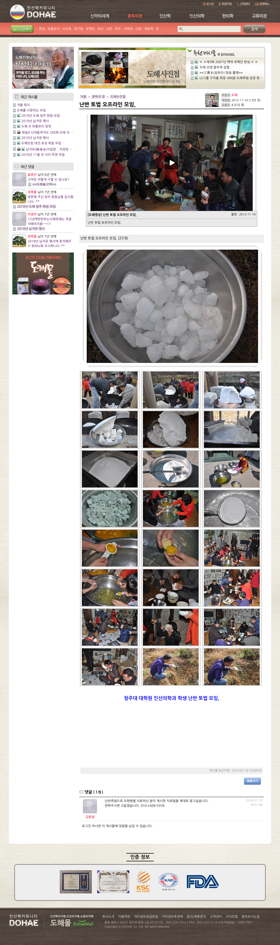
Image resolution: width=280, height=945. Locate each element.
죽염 (42, 28)
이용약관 (124, 916)
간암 (138, 28)
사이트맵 (232, 916)
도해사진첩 (118, 96)
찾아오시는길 (250, 916)
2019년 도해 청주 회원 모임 (40, 115)
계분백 (148, 28)
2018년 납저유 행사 (35, 138)
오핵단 (90, 28)
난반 (109, 28)
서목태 (128, 28)
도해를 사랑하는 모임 (31, 110)
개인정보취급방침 (146, 916)
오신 (100, 28)
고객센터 (216, 916)
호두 (118, 28)
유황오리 (54, 28)
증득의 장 (98, 96)
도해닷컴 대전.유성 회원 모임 (41, 143)
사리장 (66, 28)
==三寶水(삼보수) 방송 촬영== (221, 72)
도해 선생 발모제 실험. (214, 67)
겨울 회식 (23, 105)
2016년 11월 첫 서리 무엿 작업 (43, 154)
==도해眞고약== (44, 184)
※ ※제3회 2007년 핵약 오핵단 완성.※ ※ (228, 62)
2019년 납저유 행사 (35, 121)
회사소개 (108, 916)
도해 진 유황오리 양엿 (36, 126)
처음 (83, 96)
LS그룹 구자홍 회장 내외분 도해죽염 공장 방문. (231, 78)
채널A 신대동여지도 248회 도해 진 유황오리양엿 (54, 132)
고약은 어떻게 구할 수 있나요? (48, 179)
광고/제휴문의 (196, 916)
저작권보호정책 (172, 916)
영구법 (78, 28)
